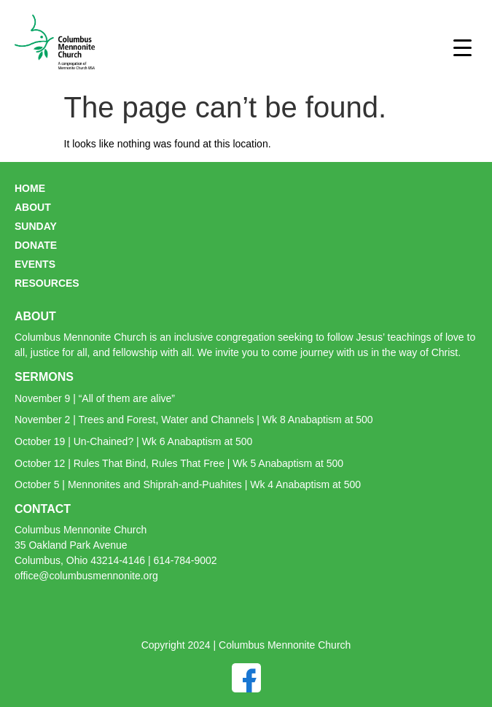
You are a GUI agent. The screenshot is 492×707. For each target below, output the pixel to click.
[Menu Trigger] (462, 48)
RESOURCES (47, 283)
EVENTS (35, 264)
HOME (30, 188)
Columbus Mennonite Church (81, 530)
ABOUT (33, 207)
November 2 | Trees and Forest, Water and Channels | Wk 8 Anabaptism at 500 (194, 419)
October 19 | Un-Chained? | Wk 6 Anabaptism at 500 (133, 441)
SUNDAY (36, 226)
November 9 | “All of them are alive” (95, 398)
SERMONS (44, 377)
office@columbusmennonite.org (86, 576)
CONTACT (43, 509)
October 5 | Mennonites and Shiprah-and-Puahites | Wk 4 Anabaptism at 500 (188, 484)
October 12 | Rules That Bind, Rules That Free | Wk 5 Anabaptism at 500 (179, 463)
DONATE (36, 245)
